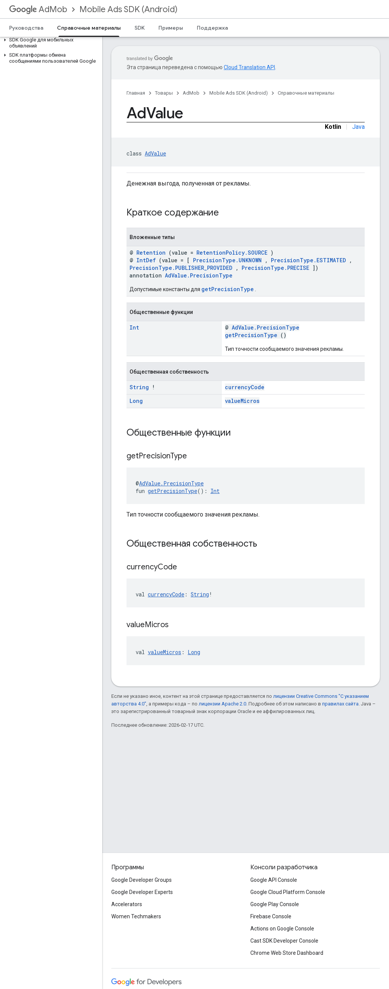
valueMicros (242, 400)
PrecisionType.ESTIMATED (308, 260)
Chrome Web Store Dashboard (286, 953)
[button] (49, 43)
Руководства (26, 27)
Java (358, 126)
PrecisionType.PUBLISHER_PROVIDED (181, 267)
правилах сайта (340, 704)
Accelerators (126, 904)
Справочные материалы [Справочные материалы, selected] (89, 27)
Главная (136, 93)
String (139, 387)
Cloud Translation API (249, 67)
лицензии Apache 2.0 (222, 704)
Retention (151, 252)
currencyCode (244, 387)
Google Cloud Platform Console (287, 892)
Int (134, 327)
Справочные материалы (306, 93)
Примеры (170, 27)
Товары (164, 93)
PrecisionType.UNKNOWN (227, 260)
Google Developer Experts (142, 892)
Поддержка (212, 27)
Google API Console (273, 880)
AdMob (38, 9)
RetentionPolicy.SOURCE (231, 252)
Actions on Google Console (282, 929)
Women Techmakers (136, 916)
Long (136, 400)
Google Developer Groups (141, 880)
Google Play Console (274, 904)
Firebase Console (270, 916)
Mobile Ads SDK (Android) (128, 9)
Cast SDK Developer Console (284, 941)
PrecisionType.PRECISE (275, 267)
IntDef (146, 260)
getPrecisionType (227, 289)
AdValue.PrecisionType (198, 275)
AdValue (155, 153)
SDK (139, 27)
